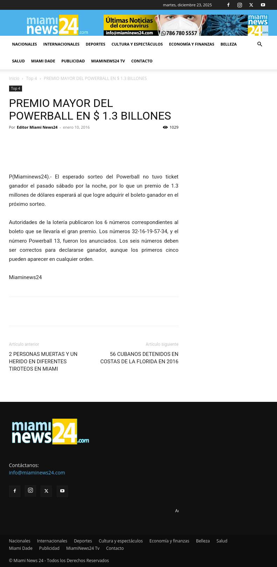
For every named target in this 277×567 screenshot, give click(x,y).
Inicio (14, 78)
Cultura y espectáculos (137, 44)
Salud (18, 60)
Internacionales (61, 44)
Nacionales (24, 44)
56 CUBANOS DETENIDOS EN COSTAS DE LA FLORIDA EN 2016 (140, 358)
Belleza (229, 44)
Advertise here (189, 511)
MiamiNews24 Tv (108, 60)
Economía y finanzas (191, 44)
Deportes (95, 44)
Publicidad (73, 60)
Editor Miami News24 (37, 127)
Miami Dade (43, 60)
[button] (259, 44)
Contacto (142, 60)
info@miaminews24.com (37, 472)
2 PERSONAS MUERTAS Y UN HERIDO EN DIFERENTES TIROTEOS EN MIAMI (43, 361)
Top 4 (31, 78)
